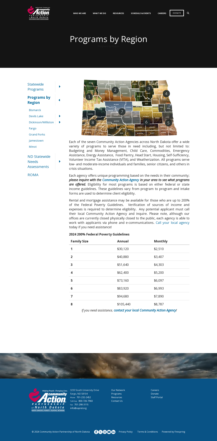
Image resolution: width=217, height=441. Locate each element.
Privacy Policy (126, 431)
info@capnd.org (78, 408)
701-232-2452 (84, 397)
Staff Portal (157, 397)
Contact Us (117, 400)
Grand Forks (37, 134)
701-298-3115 (81, 404)
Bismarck (35, 110)
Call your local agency (172, 222)
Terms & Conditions (147, 431)
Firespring (180, 431)
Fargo (32, 128)
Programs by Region (46, 100)
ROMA (33, 174)
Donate (177, 13)
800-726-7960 (86, 400)
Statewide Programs (46, 86)
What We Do (99, 13)
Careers (162, 13)
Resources (118, 13)
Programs (116, 393)
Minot (33, 147)
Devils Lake (46, 116)
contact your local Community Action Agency (145, 310)
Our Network (118, 390)
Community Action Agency (120, 180)
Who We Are (79, 13)
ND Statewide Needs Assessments (46, 161)
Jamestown (36, 140)
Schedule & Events (141, 13)
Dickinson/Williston (46, 122)
